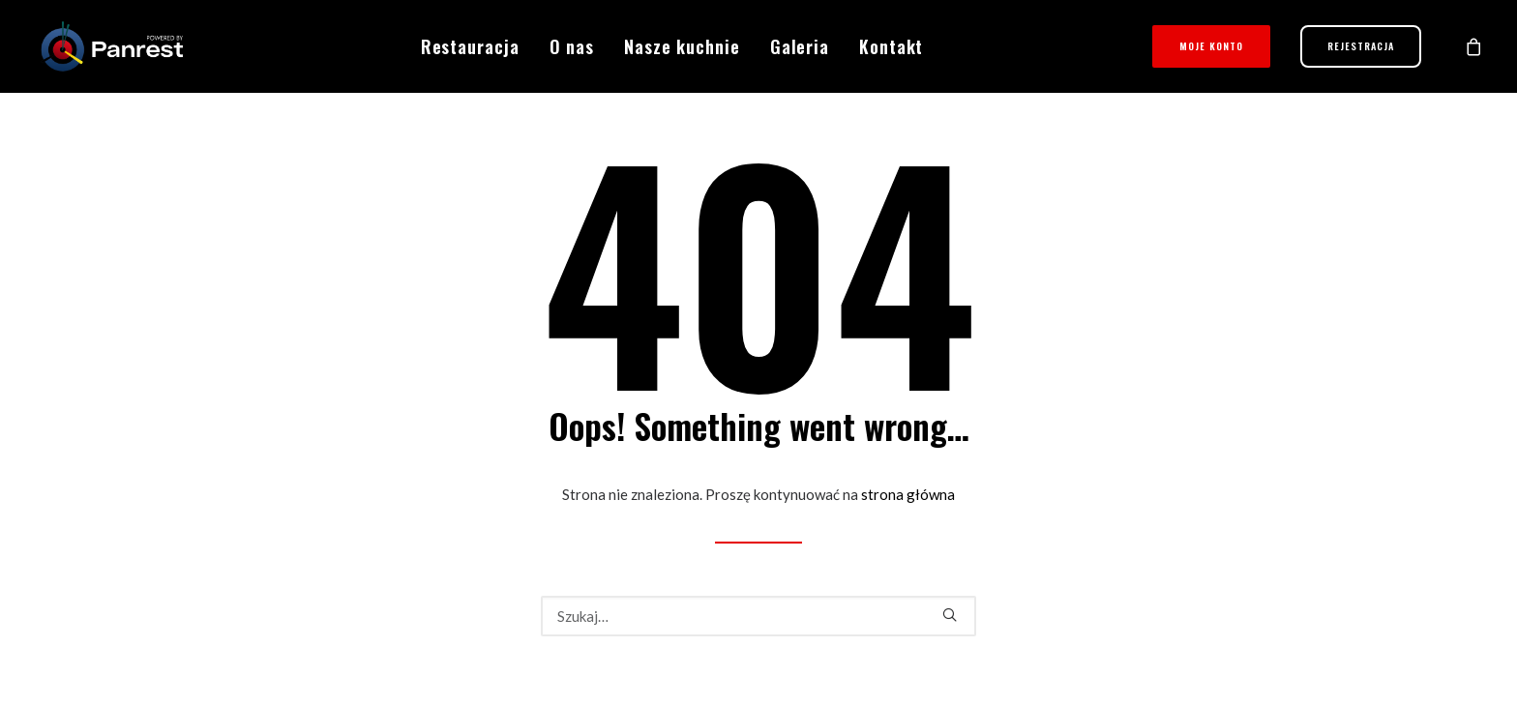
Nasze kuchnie (682, 46)
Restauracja (470, 46)
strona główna (908, 494)
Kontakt (891, 46)
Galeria (799, 46)
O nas (572, 46)
